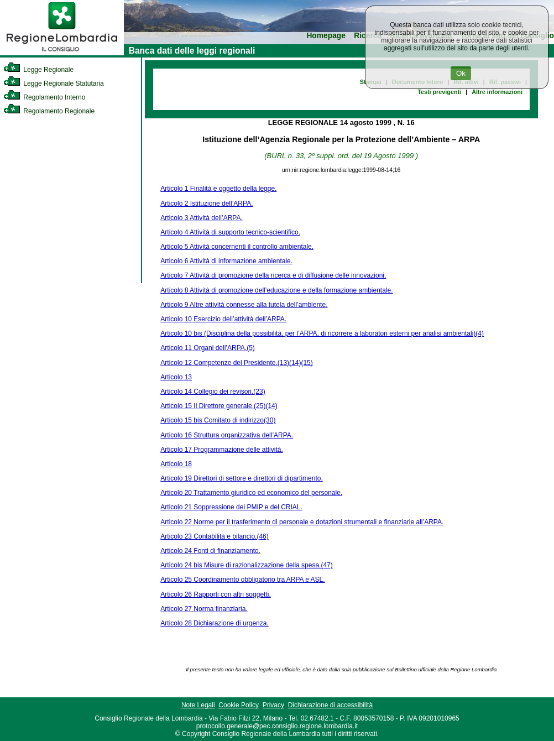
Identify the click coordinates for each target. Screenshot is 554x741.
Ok (461, 73)
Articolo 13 (176, 377)
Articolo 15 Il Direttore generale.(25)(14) (218, 406)
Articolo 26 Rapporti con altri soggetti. (215, 594)
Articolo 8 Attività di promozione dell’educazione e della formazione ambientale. (276, 290)
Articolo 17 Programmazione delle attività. (221, 449)
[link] (62, 53)
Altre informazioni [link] (497, 91)
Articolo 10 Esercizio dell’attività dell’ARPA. (223, 319)
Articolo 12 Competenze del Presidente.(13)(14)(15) (236, 363)
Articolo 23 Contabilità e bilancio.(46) (214, 536)
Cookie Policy (238, 705)
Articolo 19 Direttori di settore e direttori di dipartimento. (241, 478)
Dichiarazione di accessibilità (330, 705)
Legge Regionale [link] (38, 70)
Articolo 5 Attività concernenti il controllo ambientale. (236, 247)
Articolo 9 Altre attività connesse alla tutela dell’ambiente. (243, 305)
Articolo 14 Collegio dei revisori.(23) (212, 391)
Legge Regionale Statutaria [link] (53, 83)
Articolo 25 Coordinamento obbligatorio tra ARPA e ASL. (242, 579)
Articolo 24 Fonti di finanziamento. (210, 551)
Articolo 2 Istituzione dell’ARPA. (206, 203)
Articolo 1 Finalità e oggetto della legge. (218, 188)
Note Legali (198, 705)
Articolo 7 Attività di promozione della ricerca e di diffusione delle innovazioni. (273, 275)
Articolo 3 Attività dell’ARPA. (201, 218)
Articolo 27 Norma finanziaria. (203, 609)
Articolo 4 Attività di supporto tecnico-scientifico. (230, 232)
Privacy (273, 705)
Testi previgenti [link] (439, 91)
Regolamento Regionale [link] (49, 111)
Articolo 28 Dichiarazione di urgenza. (214, 623)
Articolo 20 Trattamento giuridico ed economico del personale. (251, 493)
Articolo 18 (176, 464)
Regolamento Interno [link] (44, 97)
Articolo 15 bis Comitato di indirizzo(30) (217, 420)
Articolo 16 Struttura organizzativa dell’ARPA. (226, 435)
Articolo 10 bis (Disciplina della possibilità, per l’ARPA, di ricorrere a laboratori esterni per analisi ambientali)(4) (322, 333)
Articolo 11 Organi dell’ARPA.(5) (207, 348)
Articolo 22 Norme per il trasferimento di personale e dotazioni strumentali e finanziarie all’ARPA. (301, 522)
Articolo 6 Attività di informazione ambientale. (226, 261)
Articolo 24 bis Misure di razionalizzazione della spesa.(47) (246, 565)
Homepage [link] (326, 36)
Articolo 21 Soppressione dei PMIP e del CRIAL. (231, 507)
